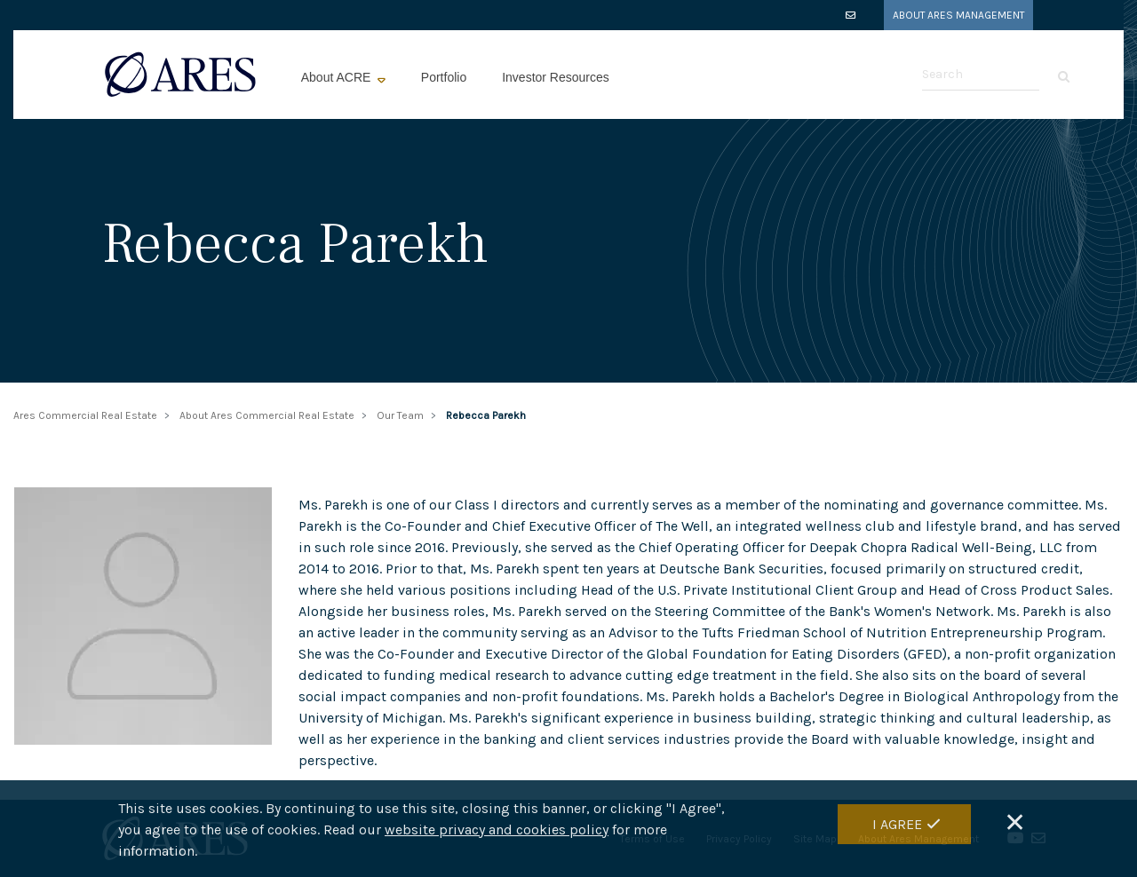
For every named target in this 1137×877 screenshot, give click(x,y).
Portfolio (443, 77)
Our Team (400, 415)
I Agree (897, 826)
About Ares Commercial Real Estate (266, 415)
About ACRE (338, 77)
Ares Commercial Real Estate (85, 415)
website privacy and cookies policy (496, 832)
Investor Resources (555, 77)
